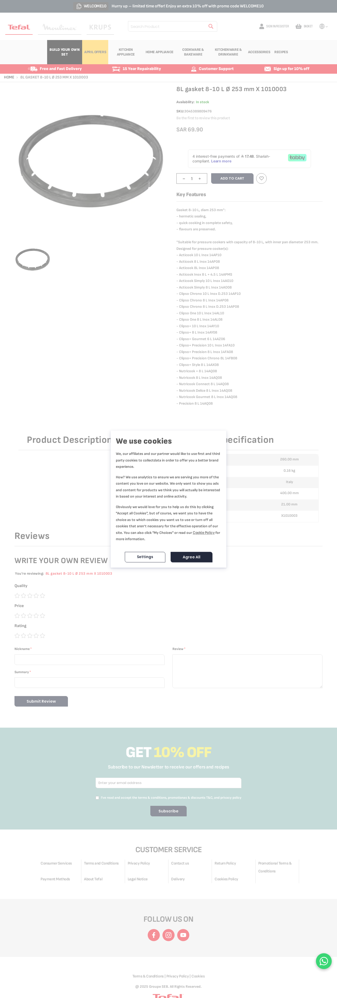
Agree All (191, 557)
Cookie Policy (204, 532)
